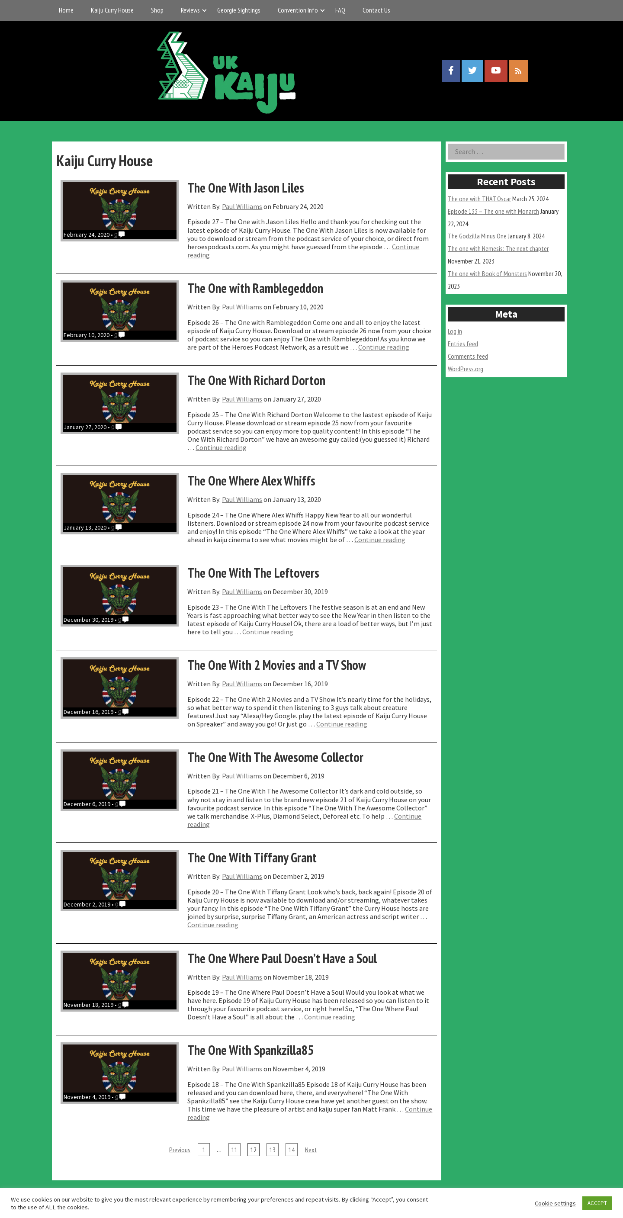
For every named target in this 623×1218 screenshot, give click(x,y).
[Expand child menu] (204, 10)
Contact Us (376, 10)
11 (234, 1149)
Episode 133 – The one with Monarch (493, 211)
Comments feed (468, 356)
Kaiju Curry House (112, 10)
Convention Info (298, 10)
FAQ (340, 10)
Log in (455, 331)
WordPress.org (465, 368)
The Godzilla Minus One (477, 235)
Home (66, 10)
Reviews (190, 10)
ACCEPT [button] (597, 1203)
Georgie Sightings (238, 10)
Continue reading (383, 347)
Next (311, 1149)
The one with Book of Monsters (487, 273)
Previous (179, 1149)
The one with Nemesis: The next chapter (498, 248)
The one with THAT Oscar (479, 198)
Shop (157, 10)
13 (273, 1149)
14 (292, 1149)
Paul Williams (242, 206)
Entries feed (463, 343)
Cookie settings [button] (555, 1203)
